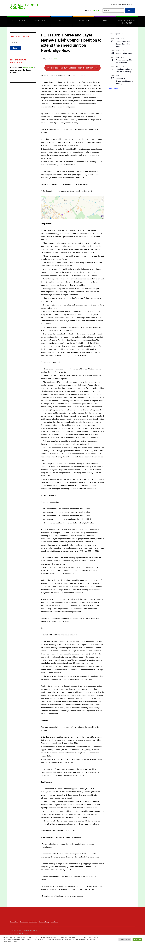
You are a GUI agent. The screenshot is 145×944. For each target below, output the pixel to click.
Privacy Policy (44, 922)
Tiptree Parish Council (24, 6)
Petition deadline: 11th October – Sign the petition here (72, 67)
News (105, 20)
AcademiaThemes (22, 933)
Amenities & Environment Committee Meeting (125, 81)
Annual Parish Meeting (124, 53)
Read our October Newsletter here (122, 4)
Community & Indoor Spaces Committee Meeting (124, 43)
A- (94, 10)
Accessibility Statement (28, 922)
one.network (28, 67)
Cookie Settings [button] (125, 939)
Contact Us (14, 922)
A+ (97, 10)
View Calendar (114, 88)
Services (61, 20)
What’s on (82, 20)
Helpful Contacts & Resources (127, 21)
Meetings (38, 20)
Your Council (17, 20)
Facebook (54, 922)
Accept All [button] (137, 939)
